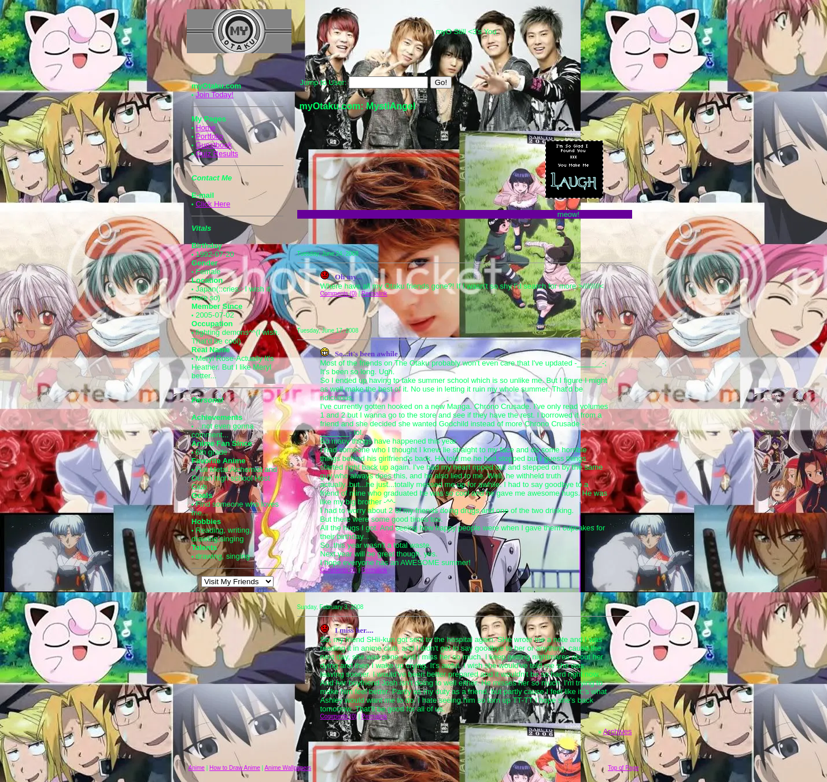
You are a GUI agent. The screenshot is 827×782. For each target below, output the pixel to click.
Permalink (374, 293)
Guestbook (213, 145)
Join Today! (214, 94)
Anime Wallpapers (287, 768)
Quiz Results (216, 153)
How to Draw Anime (234, 768)
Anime (197, 768)
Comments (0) (338, 293)
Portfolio (209, 136)
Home (205, 127)
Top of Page (623, 768)
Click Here (212, 204)
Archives (617, 731)
